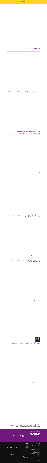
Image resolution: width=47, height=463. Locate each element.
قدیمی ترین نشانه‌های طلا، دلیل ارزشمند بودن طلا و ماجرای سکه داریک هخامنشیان (28, 131)
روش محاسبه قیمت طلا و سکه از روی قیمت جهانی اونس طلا (31, 90)
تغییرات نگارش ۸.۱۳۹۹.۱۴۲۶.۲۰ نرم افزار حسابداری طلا (32, 48)
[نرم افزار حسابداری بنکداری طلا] (37, 209)
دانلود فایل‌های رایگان (26, 449)
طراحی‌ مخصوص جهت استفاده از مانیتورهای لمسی (33, 342)
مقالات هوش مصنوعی (26, 455)
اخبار (28, 445)
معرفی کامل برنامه (27, 453)
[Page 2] (39, 427)
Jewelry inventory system (37, 454)
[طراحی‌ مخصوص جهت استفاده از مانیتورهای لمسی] (37, 337)
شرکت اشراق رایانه (27, 450)
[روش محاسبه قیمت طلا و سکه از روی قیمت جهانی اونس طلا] (37, 85)
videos (27, 444)
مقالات (28, 454)
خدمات (28, 448)
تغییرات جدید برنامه (27, 447)
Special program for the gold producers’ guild (35, 453)
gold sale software (38, 456)
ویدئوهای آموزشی (27, 457)
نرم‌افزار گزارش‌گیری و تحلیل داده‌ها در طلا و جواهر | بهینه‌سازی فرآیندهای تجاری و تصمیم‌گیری (35, 445)
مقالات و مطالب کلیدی (26, 456)
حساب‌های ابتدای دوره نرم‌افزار (36, 382)
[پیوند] (23, 2)
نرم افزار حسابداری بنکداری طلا (35, 214)
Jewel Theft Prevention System (36, 455)
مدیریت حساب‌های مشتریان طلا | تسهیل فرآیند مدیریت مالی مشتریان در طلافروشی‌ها (35, 449)
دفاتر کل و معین (37, 172)
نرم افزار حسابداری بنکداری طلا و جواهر (34, 255)
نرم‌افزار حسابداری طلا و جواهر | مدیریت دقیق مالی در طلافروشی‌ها (35, 448)
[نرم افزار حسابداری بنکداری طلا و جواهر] (37, 251)
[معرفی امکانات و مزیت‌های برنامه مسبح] (37, 419)
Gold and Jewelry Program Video (36, 452)
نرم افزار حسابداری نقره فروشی (35, 300)
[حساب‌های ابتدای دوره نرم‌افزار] (37, 378)
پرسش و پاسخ (27, 446)
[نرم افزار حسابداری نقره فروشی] (37, 296)
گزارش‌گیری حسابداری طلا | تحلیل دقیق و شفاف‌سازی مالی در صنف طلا (36, 451)
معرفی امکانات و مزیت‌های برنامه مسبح (34, 424)
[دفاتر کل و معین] (37, 168)
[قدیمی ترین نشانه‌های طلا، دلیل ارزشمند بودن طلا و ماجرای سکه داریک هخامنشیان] (37, 126)
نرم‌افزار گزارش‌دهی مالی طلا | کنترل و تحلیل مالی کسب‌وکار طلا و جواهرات (35, 446)
